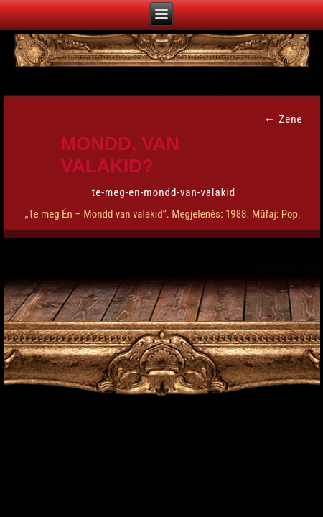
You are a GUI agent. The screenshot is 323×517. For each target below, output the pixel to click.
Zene (283, 119)
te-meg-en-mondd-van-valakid (164, 192)
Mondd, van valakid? (120, 155)
